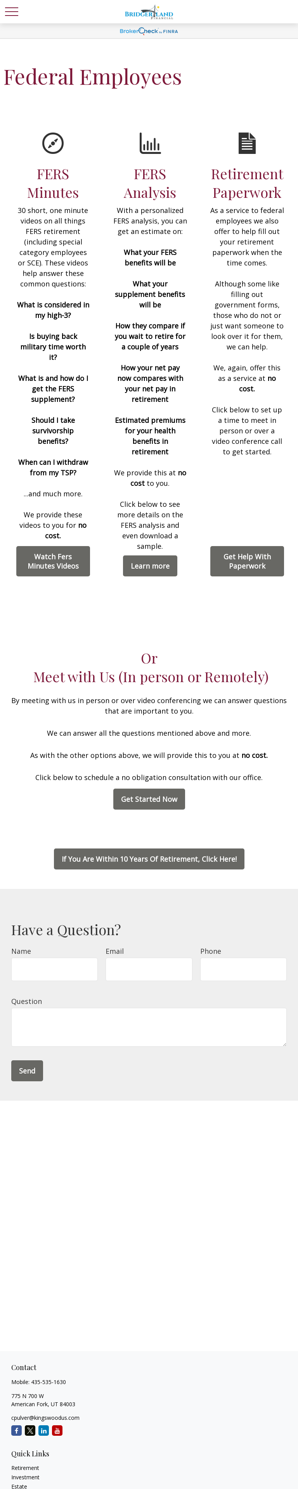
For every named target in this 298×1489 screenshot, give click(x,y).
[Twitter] (30, 1430)
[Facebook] (16, 1430)
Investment (25, 1477)
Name (21, 951)
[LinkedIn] (43, 1430)
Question (26, 1001)
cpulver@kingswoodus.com (45, 1417)
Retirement (25, 1468)
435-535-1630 (48, 1382)
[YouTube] (57, 1430)
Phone (210, 951)
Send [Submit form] (27, 1070)
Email (115, 951)
